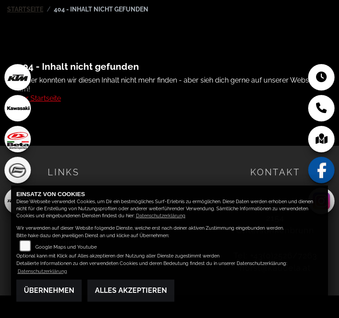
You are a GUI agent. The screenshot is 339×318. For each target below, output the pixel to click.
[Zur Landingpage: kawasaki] (17, 108)
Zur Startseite (39, 98)
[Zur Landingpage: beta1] (17, 139)
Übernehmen (49, 290)
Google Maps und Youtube (66, 247)
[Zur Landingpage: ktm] (17, 77)
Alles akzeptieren (131, 290)
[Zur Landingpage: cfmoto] (17, 170)
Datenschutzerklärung (160, 216)
